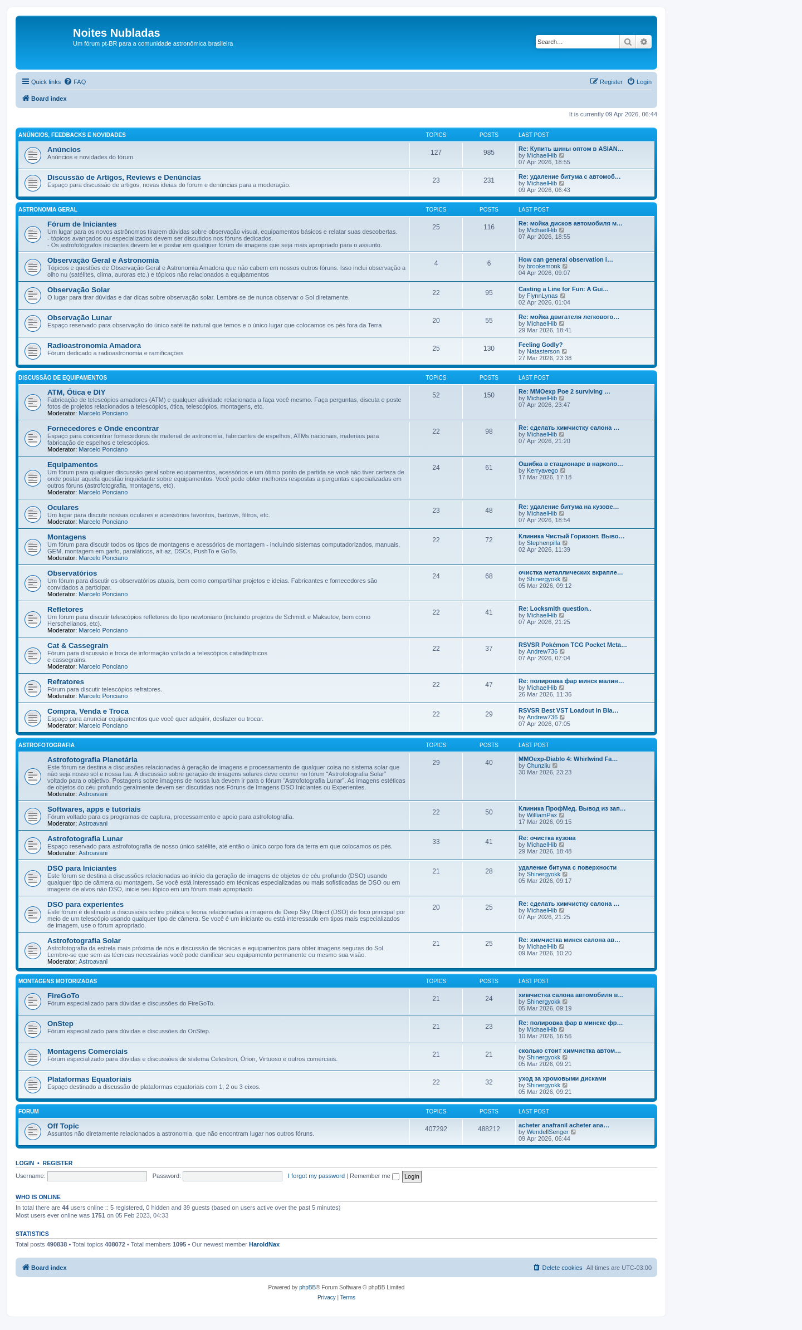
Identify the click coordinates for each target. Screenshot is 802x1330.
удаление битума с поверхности (568, 867)
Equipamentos (72, 464)
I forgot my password (316, 1175)
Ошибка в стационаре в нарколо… (571, 463)
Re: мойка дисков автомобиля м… (571, 223)
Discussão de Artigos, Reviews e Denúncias (124, 177)
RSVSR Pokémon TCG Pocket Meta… (573, 644)
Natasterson (543, 351)
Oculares (63, 507)
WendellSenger (548, 1131)
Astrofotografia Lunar (85, 839)
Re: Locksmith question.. (555, 608)
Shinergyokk (544, 579)
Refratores (65, 682)
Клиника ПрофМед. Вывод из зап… (572, 808)
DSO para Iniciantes (82, 868)
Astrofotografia (46, 745)
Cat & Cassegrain (77, 645)
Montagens (66, 537)
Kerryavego (542, 470)
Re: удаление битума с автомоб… (570, 176)
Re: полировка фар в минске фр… (571, 1022)
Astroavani (93, 794)
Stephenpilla (544, 542)
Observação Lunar (79, 317)
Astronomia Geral (47, 210)
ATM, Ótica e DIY (76, 392)
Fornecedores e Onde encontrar (103, 428)
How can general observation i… (566, 259)
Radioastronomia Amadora (94, 345)
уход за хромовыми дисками (563, 1078)
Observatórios (72, 573)
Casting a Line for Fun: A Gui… (564, 289)
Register (58, 1163)
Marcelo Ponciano (103, 413)
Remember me (374, 1175)
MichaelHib (542, 155)
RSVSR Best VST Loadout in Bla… (569, 710)
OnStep (60, 1023)
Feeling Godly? (541, 344)
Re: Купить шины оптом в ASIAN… (571, 148)
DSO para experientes (85, 904)
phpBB (307, 1287)
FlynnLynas (542, 295)
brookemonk (544, 266)
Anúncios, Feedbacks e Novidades (72, 135)
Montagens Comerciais (87, 1051)
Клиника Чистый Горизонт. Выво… (571, 536)
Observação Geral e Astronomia (103, 260)
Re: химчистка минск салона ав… (569, 939)
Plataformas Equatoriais (89, 1079)
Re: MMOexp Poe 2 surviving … (564, 391)
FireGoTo (63, 996)
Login (25, 1163)
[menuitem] (74, 82)
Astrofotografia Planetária (92, 759)
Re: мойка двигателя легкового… (569, 316)
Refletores (65, 609)
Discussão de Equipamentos (62, 378)
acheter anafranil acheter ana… (564, 1125)
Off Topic (63, 1126)
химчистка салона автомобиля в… (571, 995)
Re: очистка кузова (547, 838)
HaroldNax (264, 1244)
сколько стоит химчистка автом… (570, 1050)
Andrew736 (542, 651)
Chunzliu (539, 765)
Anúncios (64, 149)
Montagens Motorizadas (57, 981)
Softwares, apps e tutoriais (94, 809)
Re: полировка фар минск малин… (571, 681)
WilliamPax (542, 815)
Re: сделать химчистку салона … (569, 427)
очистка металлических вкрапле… (571, 572)
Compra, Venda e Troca (88, 711)
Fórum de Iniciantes (82, 224)
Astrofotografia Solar (84, 940)
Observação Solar (78, 290)
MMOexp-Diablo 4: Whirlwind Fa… (568, 758)
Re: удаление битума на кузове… (569, 506)
